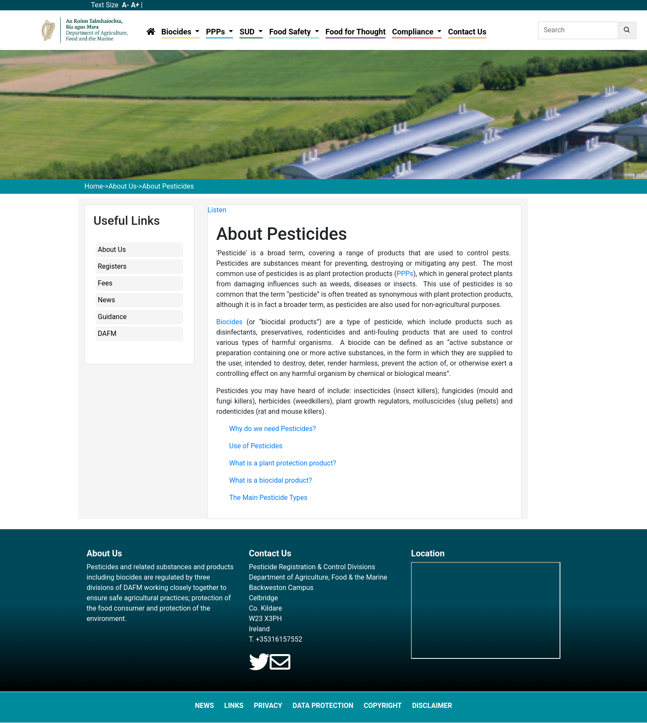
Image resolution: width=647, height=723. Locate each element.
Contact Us (467, 31)
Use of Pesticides (256, 446)
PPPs (216, 31)
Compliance (413, 31)
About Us (123, 186)
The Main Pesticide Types (268, 497)
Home (93, 186)
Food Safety (291, 31)
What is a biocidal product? (270, 480)
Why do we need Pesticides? (272, 429)
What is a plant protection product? (282, 463)
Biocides (177, 31)
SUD (248, 31)
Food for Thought (356, 31)
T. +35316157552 (275, 639)
